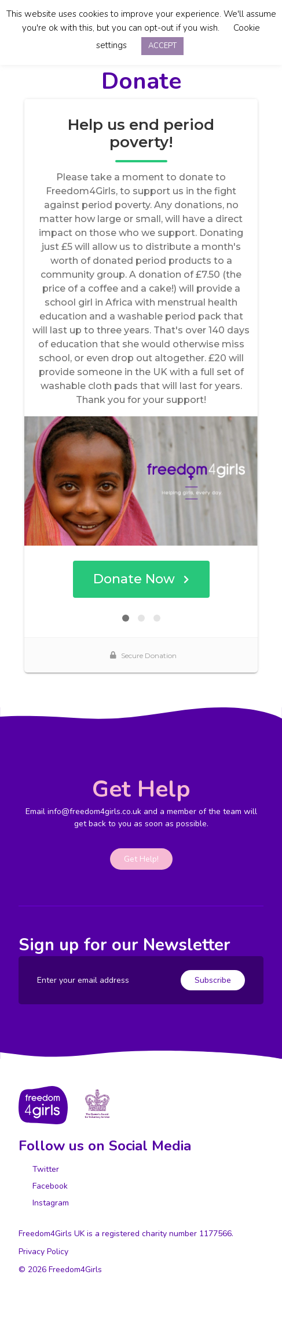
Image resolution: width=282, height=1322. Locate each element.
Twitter (44, 1169)
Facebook (49, 1186)
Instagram (49, 1202)
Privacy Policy (43, 1251)
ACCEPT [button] (162, 46)
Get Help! (141, 859)
